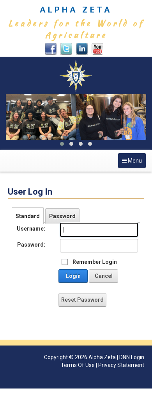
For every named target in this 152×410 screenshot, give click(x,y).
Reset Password (82, 300)
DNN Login (131, 357)
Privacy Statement (121, 365)
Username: (31, 229)
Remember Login (94, 262)
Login (73, 276)
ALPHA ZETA (76, 9)
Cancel (104, 276)
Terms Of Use (78, 365)
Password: (31, 245)
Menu (134, 162)
